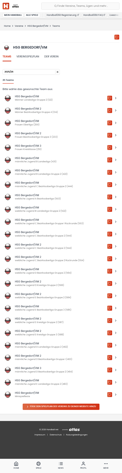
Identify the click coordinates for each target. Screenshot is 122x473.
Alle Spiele (32, 15)
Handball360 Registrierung (63, 15)
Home (7, 26)
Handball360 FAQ (94, 15)
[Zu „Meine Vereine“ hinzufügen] (116, 37)
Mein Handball (13, 15)
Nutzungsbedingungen (77, 435)
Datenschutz (56, 435)
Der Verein (51, 56)
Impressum (39, 435)
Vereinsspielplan (27, 56)
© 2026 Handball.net (48, 430)
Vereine (19, 26)
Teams (7, 56)
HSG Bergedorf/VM (37, 26)
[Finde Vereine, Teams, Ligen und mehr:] (80, 6)
